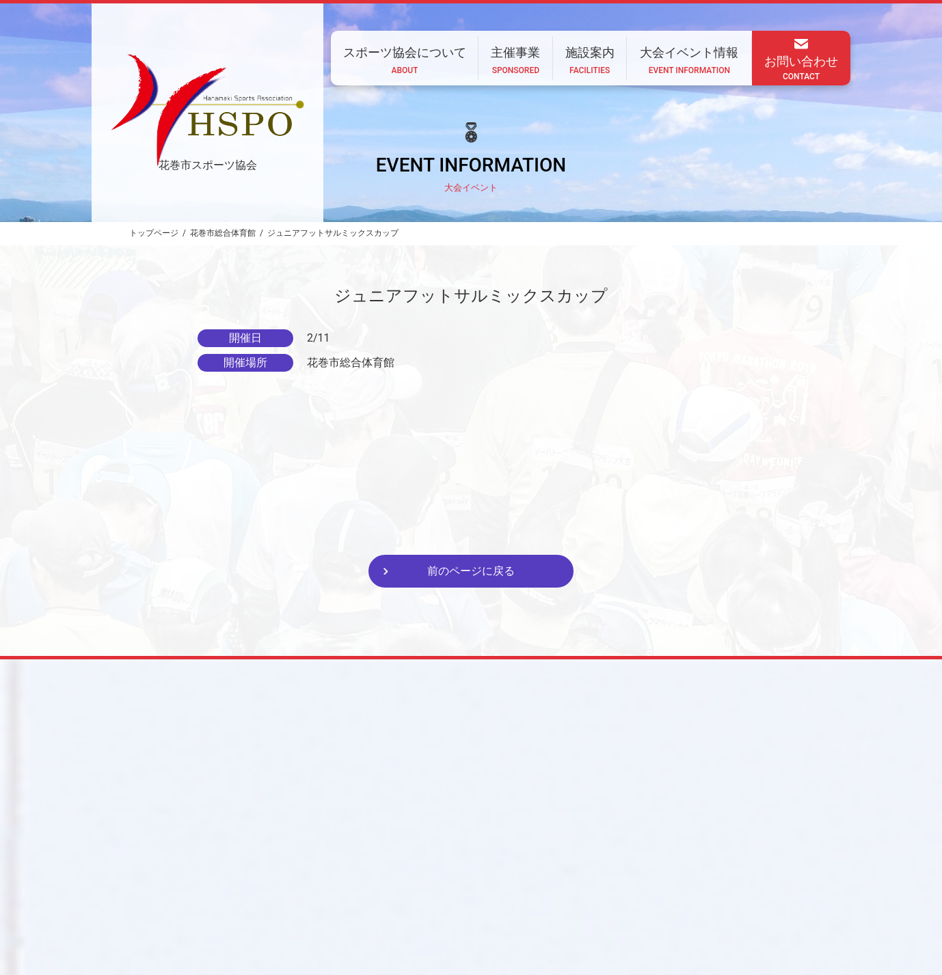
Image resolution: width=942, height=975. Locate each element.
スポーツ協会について (390, 885)
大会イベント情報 (612, 885)
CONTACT (286, 922)
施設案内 (535, 885)
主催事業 (475, 885)
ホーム (309, 885)
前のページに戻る (471, 570)
